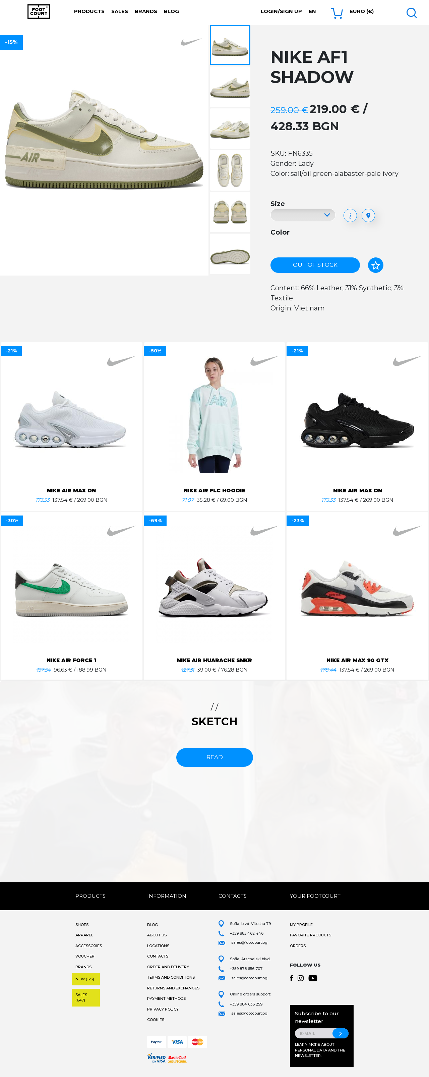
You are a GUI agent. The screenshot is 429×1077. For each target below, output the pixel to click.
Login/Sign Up (281, 11)
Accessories (88, 945)
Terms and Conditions (171, 977)
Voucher (85, 956)
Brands (146, 11)
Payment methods (166, 998)
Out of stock (315, 264)
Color (280, 232)
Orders (298, 945)
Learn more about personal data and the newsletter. (320, 1050)
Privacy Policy (163, 1009)
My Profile (301, 924)
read (214, 757)
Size (277, 204)
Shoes (81, 924)
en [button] (312, 11)
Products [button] (89, 11)
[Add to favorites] (375, 265)
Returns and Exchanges (173, 988)
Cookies (155, 1019)
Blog (171, 11)
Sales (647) (81, 997)
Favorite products (310, 935)
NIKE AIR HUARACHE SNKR (214, 660)
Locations (158, 945)
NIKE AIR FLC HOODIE (214, 490)
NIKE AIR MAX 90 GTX (357, 660)
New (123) (84, 979)
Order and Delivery (168, 967)
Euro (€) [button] (362, 11)
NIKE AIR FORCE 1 (71, 660)
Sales (119, 11)
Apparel (84, 935)
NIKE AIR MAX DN (71, 490)
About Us (157, 935)
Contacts (157, 956)
